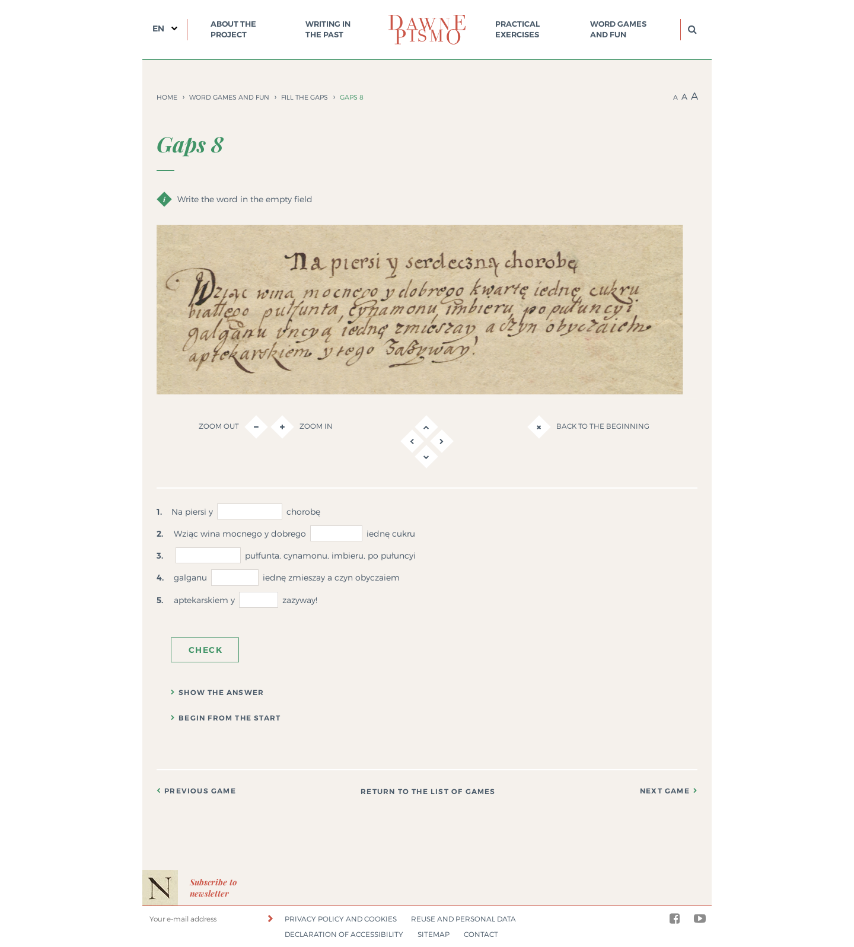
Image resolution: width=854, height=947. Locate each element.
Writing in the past (327, 29)
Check (205, 650)
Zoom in (301, 427)
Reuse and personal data (463, 918)
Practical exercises (517, 29)
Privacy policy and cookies (341, 918)
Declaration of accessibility (344, 934)
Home (167, 97)
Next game (665, 791)
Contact (481, 934)
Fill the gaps (304, 97)
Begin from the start (230, 718)
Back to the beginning (588, 427)
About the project (233, 29)
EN (158, 28)
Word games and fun (618, 29)
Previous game (200, 791)
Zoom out (233, 427)
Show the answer (221, 692)
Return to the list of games (428, 791)
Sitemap (434, 934)
